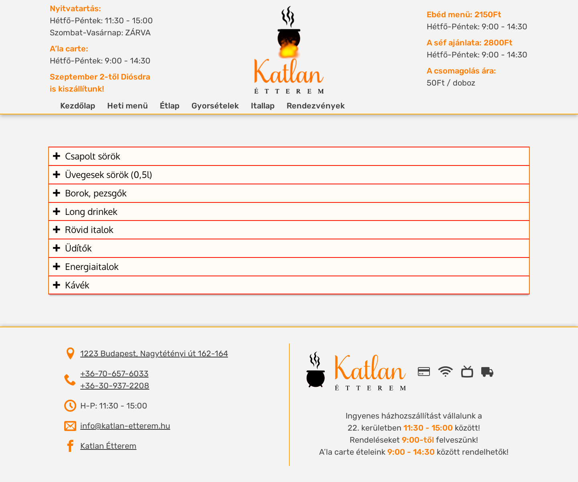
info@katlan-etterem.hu (125, 426)
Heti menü (121, 105)
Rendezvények (310, 105)
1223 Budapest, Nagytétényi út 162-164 (154, 353)
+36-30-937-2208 (114, 385)
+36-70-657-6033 (114, 373)
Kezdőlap (71, 105)
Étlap (163, 105)
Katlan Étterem (108, 446)
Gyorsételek (209, 105)
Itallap (257, 105)
